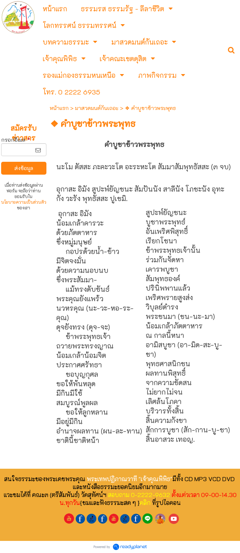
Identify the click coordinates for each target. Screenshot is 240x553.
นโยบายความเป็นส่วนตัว (23, 202)
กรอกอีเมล (15, 139)
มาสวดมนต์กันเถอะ (96, 108)
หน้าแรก (59, 108)
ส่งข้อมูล (23, 168)
